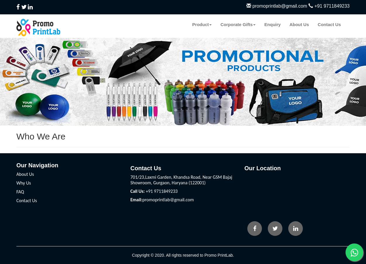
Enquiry (272, 24)
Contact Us (329, 24)
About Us (299, 24)
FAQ (20, 192)
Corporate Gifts (237, 24)
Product (202, 24)
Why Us (23, 183)
